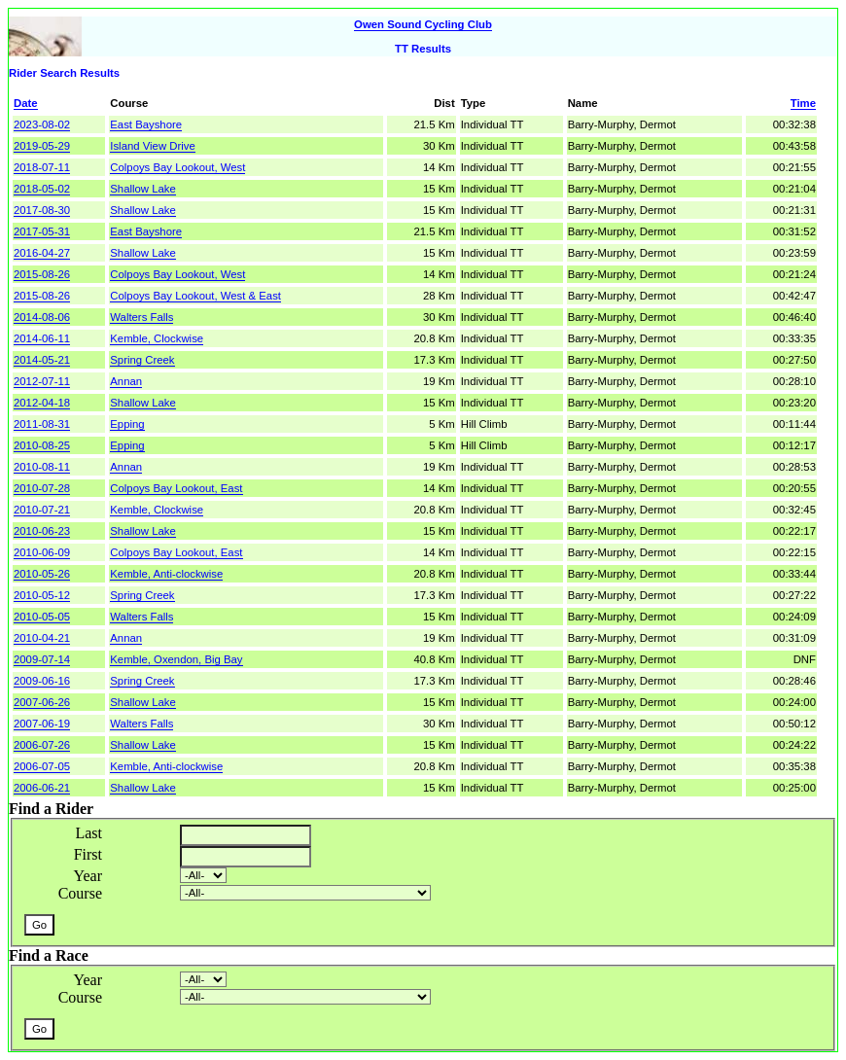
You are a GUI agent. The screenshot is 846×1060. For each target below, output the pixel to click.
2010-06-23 (42, 531)
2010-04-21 (42, 638)
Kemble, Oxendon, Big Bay (176, 659)
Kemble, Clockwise (156, 338)
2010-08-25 (42, 445)
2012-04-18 (42, 402)
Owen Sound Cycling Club (423, 24)
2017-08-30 (42, 210)
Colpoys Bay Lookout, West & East (195, 295)
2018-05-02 (42, 188)
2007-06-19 (42, 723)
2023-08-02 (42, 124)
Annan (126, 381)
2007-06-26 (42, 702)
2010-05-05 (42, 616)
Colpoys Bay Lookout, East (176, 488)
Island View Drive (152, 146)
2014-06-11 (42, 338)
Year (88, 875)
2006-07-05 (42, 766)
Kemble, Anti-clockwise (166, 574)
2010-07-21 (42, 509)
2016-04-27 (42, 253)
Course (80, 893)
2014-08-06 (42, 317)
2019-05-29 (42, 146)
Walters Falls (141, 317)
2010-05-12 (42, 595)
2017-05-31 (42, 231)
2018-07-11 (42, 167)
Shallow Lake (142, 188)
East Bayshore (146, 124)
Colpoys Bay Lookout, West (177, 167)
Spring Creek (142, 360)
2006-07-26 (42, 745)
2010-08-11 (42, 467)
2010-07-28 (42, 488)
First (88, 854)
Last (88, 833)
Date (26, 103)
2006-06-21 (42, 788)
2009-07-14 (42, 659)
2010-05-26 (42, 574)
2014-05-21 (42, 360)
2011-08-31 (42, 424)
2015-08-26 (42, 274)
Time (803, 103)
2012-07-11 (42, 381)
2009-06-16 (42, 681)
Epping (127, 424)
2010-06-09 (42, 552)
